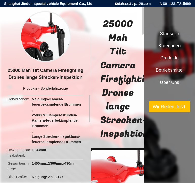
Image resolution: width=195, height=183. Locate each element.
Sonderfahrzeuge (54, 88)
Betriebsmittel (169, 70)
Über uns (169, 82)
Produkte (30, 88)
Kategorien (169, 45)
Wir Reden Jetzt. (169, 106)
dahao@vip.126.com (134, 4)
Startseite (169, 33)
